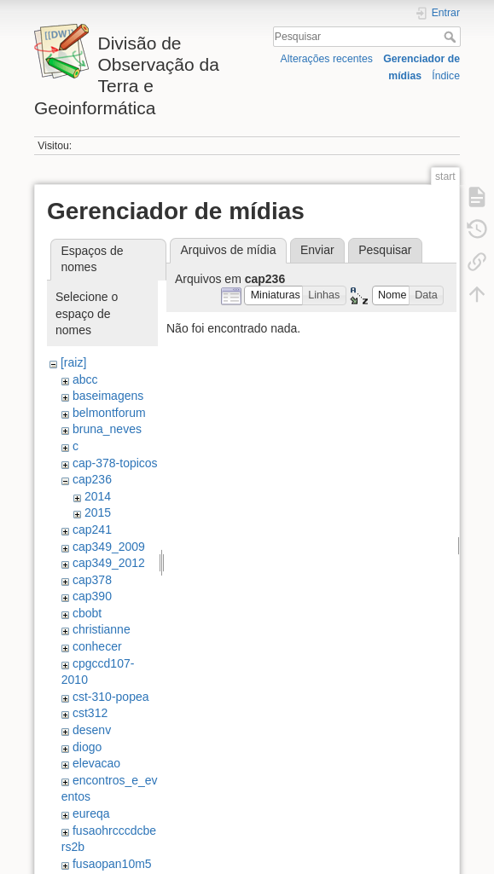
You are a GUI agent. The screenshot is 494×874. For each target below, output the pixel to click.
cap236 (92, 479)
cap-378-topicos (115, 463)
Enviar (317, 250)
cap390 (92, 596)
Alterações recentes (327, 59)
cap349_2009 (109, 546)
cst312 (90, 713)
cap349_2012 (109, 563)
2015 (97, 512)
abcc (85, 379)
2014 (97, 496)
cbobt (87, 613)
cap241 (92, 529)
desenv (92, 730)
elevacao (96, 763)
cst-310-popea (111, 696)
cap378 (92, 580)
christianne (102, 629)
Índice (446, 76)
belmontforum (109, 413)
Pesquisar (452, 37)
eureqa (91, 813)
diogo (87, 747)
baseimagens (108, 395)
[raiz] (73, 362)
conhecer (97, 646)
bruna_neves (107, 429)
